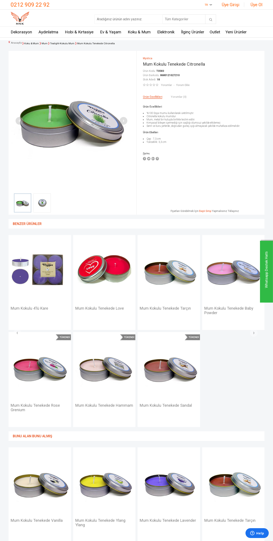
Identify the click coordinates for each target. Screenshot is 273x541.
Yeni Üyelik (147, 477)
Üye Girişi (230, 4)
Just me (59, 508)
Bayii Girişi (205, 211)
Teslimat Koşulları (109, 469)
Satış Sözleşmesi (109, 485)
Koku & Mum (139, 32)
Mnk (56, 469)
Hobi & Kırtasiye (79, 32)
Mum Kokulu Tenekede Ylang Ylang (38, 426)
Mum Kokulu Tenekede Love (37, 308)
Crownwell (61, 485)
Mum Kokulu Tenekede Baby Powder (166, 311)
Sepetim (145, 501)
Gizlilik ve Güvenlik (110, 501)
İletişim (16, 469)
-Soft (114, 535)
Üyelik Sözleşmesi (110, 477)
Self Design (62, 501)
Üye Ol (256, 4)
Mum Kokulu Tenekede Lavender (96, 426)
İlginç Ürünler (192, 32)
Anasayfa (145, 469)
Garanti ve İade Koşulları (114, 493)
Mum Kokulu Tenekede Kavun (232, 423)
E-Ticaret (124, 535)
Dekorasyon (21, 32)
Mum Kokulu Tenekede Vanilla (232, 308)
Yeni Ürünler (236, 32)
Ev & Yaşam (110, 32)
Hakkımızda (19, 485)
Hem (56, 477)
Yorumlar (166, 84)
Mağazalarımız (22, 477)
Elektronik (165, 32)
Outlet (215, 32)
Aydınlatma (48, 32)
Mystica (59, 493)
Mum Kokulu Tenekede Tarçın (103, 308)
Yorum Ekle (182, 84)
